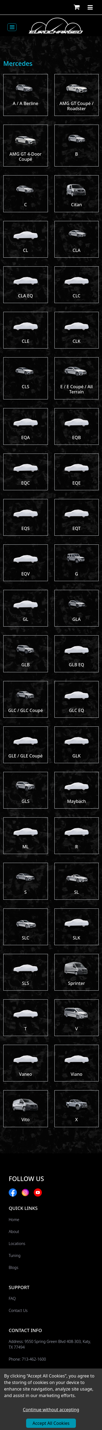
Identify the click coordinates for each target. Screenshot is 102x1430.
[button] (76, 7)
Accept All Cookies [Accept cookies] (51, 1423)
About (14, 1231)
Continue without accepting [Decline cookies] (51, 1410)
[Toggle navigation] (12, 27)
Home (14, 1219)
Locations (17, 1243)
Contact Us (18, 1310)
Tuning (14, 1255)
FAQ (12, 1298)
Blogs (13, 1267)
